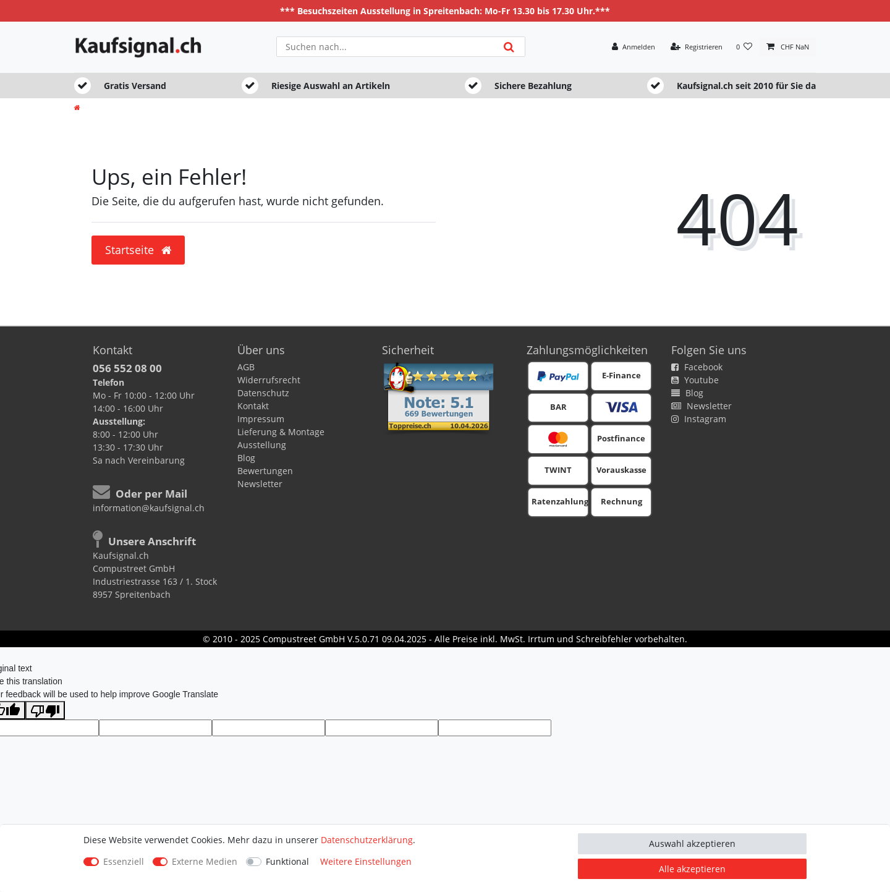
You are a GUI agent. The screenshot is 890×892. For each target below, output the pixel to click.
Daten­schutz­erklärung (367, 840)
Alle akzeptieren (692, 869)
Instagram (698, 419)
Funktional (287, 861)
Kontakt (253, 406)
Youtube (695, 380)
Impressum (260, 419)
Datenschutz (263, 393)
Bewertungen (265, 471)
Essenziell (123, 861)
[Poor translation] (45, 710)
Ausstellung (261, 445)
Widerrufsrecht (268, 380)
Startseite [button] (138, 249)
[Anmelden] (633, 47)
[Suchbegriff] (385, 46)
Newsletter (259, 484)
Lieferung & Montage (280, 432)
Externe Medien (204, 861)
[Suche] (509, 46)
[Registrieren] (696, 47)
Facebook (697, 367)
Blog (246, 458)
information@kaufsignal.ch (149, 508)
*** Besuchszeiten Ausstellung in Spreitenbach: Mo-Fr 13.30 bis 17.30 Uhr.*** (445, 11)
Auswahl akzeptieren (692, 843)
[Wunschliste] (744, 47)
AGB (246, 367)
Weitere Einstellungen (366, 861)
